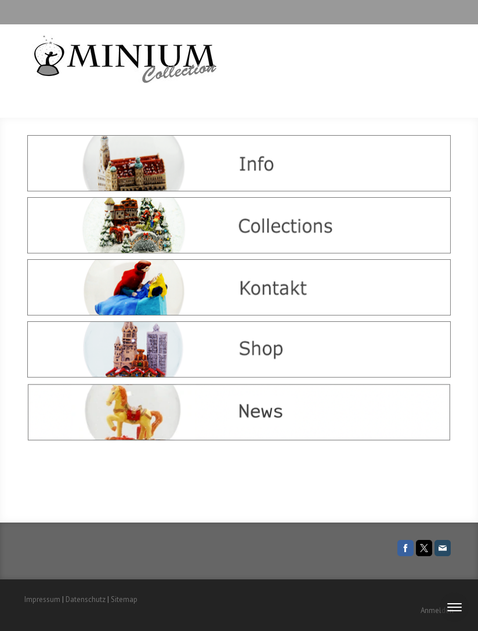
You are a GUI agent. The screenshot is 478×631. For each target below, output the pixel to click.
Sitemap (124, 599)
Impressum (42, 599)
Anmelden (437, 610)
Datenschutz (86, 599)
